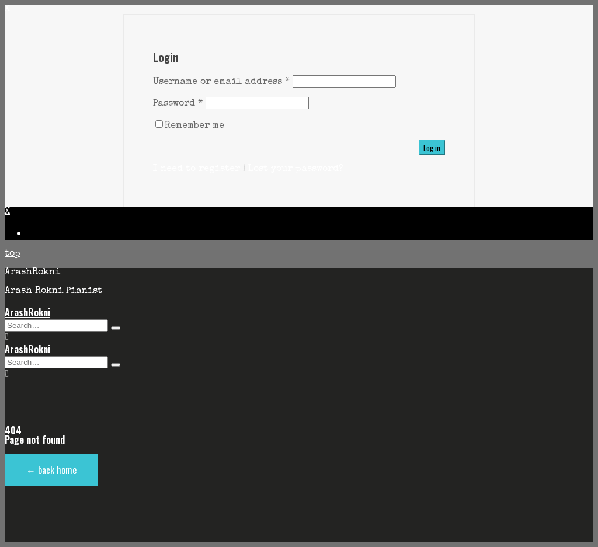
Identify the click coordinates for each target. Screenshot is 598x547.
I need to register (196, 169)
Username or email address (221, 82)
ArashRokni (27, 312)
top (12, 254)
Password (178, 104)
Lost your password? (295, 169)
